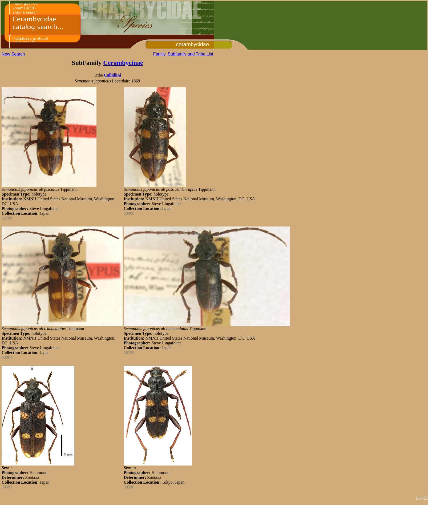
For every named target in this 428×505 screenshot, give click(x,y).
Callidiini (112, 75)
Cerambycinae (123, 62)
